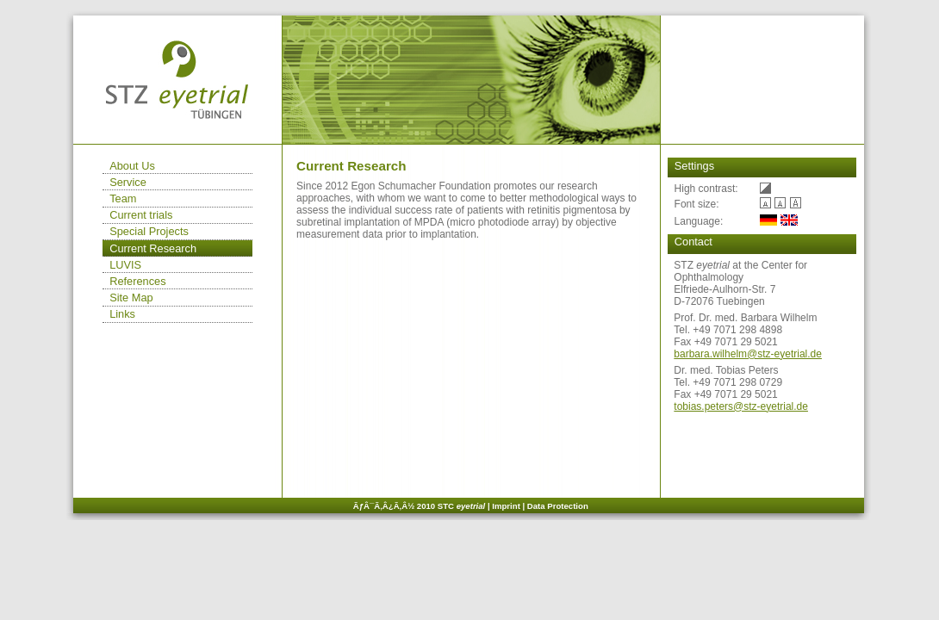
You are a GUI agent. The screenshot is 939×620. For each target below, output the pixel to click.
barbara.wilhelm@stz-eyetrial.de (748, 354)
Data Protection (557, 506)
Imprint (506, 506)
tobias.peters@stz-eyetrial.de (741, 406)
